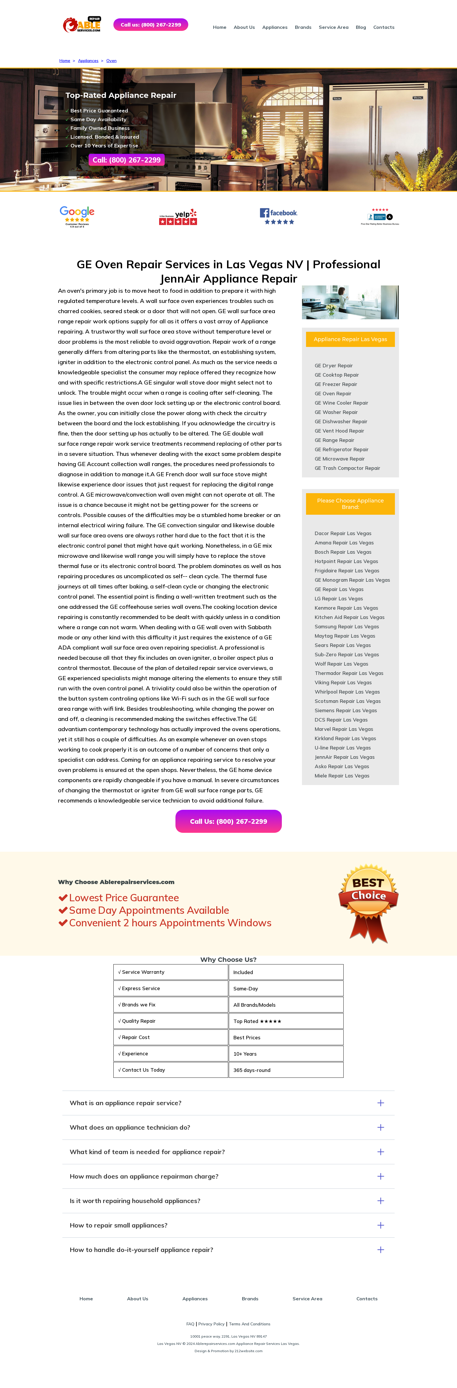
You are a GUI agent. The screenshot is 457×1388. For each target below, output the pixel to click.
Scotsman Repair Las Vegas (348, 701)
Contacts (384, 27)
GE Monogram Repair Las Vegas (352, 580)
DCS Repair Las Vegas (341, 720)
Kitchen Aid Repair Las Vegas (350, 617)
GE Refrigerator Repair (342, 449)
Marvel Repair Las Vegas (344, 729)
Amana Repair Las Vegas (344, 542)
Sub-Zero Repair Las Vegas (347, 654)
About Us (244, 27)
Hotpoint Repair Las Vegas (346, 561)
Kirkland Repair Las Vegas (345, 738)
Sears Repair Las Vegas (343, 645)
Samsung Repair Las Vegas (347, 626)
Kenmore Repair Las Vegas (346, 608)
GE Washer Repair (336, 412)
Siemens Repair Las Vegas (346, 710)
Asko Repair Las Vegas (342, 766)
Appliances (275, 27)
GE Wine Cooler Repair (341, 403)
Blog (361, 27)
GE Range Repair (334, 440)
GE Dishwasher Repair (341, 421)
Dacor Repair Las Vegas (343, 533)
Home (219, 27)
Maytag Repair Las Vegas (345, 636)
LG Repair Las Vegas (339, 598)
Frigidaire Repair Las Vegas (347, 570)
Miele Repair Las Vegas (342, 776)
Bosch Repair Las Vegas (343, 552)
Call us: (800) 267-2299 (151, 24)
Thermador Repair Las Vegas (349, 673)
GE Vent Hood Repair (339, 431)
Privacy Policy (211, 1324)
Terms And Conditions (249, 1324)
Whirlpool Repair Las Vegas (347, 692)
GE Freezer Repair (336, 384)
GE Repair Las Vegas (339, 589)
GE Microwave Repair (340, 459)
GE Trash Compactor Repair (347, 468)
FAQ (190, 1324)
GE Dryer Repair (334, 365)
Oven (111, 60)
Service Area (334, 27)
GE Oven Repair (333, 393)
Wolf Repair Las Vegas (341, 664)
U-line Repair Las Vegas (343, 748)
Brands (303, 27)
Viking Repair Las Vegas (343, 682)
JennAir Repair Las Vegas (345, 757)
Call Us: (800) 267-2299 (228, 821)
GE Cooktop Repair (337, 375)
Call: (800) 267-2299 (127, 160)
